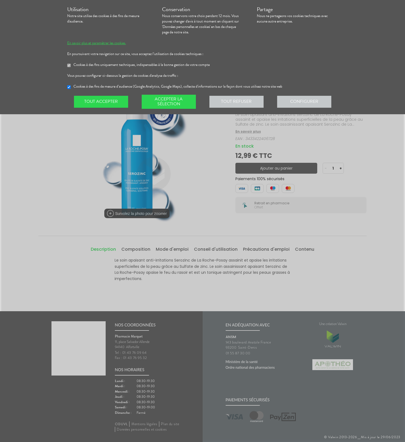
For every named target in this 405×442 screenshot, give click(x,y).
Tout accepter (101, 101)
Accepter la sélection (169, 101)
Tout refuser (236, 101)
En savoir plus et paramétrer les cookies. (96, 43)
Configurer (304, 101)
